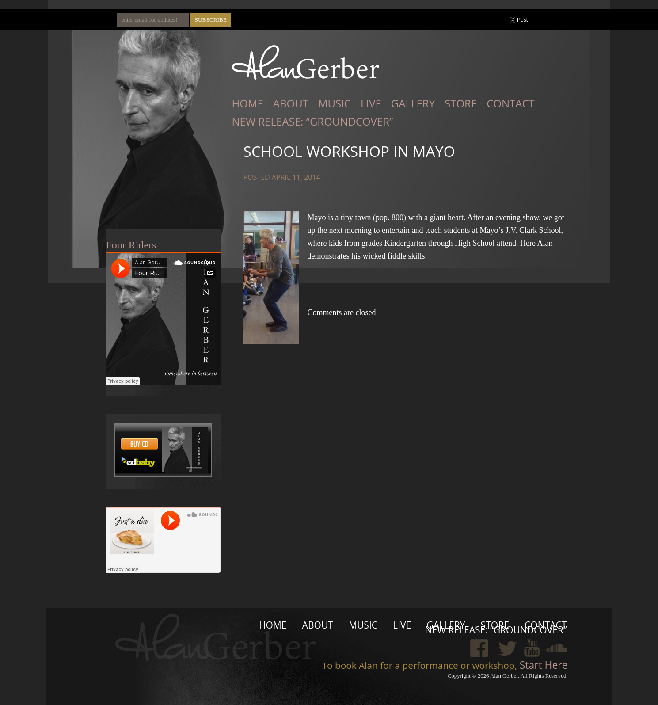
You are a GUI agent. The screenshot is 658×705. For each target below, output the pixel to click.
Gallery (413, 103)
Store (461, 103)
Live (371, 103)
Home (247, 103)
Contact (511, 103)
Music (334, 103)
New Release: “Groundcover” (312, 121)
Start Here (542, 665)
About (290, 103)
